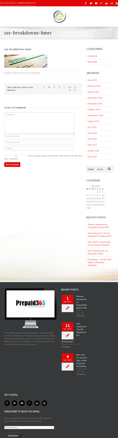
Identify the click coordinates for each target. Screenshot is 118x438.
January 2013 (93, 150)
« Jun (88, 208)
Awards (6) (92, 56)
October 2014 (94, 109)
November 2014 (95, 103)
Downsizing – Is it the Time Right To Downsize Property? (100, 262)
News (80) (92, 62)
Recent (100, 169)
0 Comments (35, 73)
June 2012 (92, 156)
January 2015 (93, 92)
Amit (8, 73)
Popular (91, 169)
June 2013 (92, 145)
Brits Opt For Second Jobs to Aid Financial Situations (81, 360)
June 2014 (92, 133)
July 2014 (92, 127)
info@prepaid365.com (27, 3)
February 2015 (94, 86)
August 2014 (93, 121)
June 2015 (92, 80)
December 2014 (95, 97)
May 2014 (92, 139)
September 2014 (95, 115)
